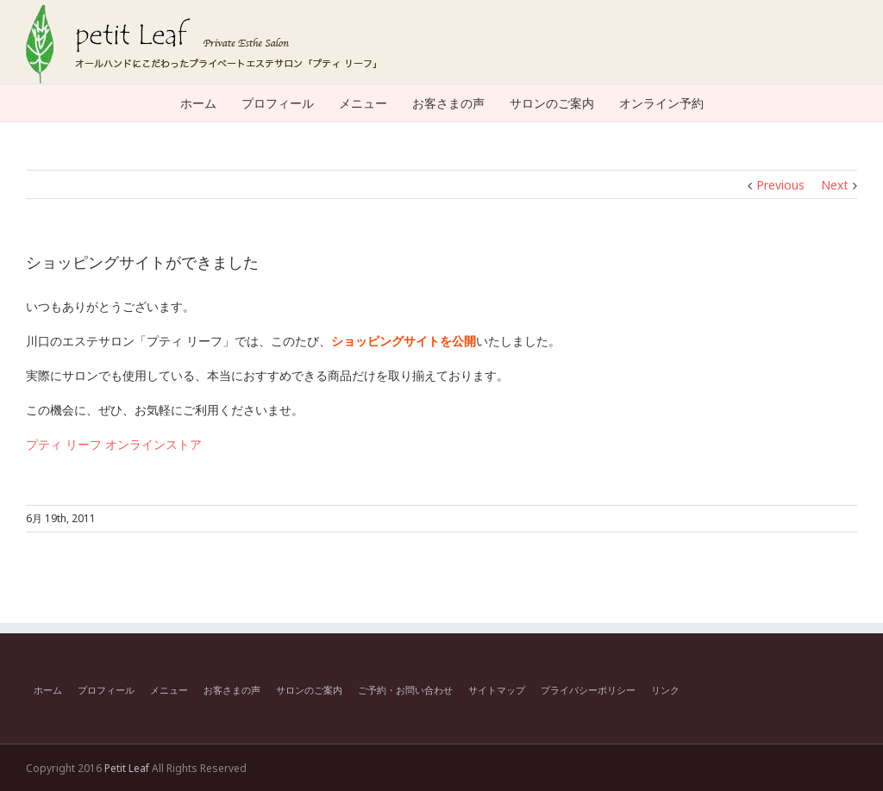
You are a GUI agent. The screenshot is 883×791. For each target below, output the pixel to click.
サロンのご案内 (309, 689)
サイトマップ (496, 689)
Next (835, 185)
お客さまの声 (232, 689)
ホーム (48, 689)
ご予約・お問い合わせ (405, 689)
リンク (665, 689)
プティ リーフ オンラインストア (114, 444)
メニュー (169, 689)
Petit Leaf (126, 768)
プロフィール (106, 689)
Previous (780, 185)
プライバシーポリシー (588, 689)
